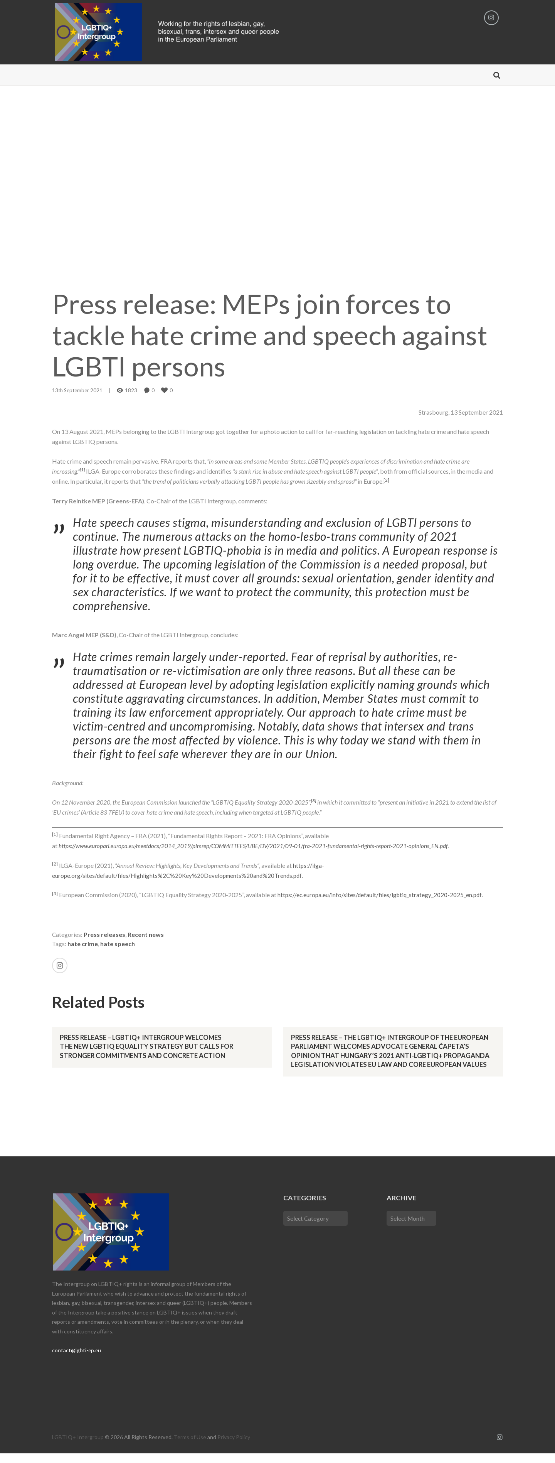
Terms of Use (190, 1447)
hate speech (117, 944)
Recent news (146, 935)
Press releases (105, 935)
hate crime (82, 944)
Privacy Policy (233, 1447)
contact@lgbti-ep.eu (77, 1360)
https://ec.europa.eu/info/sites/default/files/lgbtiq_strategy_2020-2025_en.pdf (381, 895)
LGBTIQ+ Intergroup (78, 1447)
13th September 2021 (77, 391)
